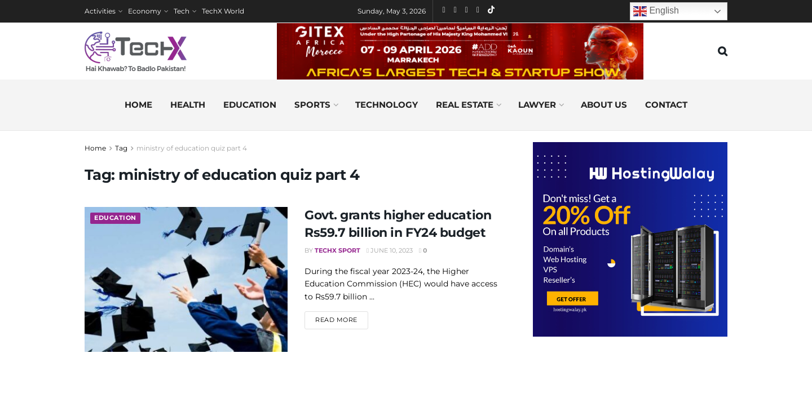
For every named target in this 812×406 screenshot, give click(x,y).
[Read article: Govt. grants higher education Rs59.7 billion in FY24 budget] (186, 279)
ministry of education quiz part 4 (191, 148)
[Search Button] (722, 51)
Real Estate (464, 104)
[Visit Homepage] (136, 51)
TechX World (223, 11)
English (656, 11)
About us (604, 104)
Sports (312, 104)
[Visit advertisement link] (630, 239)
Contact (666, 104)
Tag (121, 148)
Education (249, 104)
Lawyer (537, 104)
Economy (144, 11)
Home (138, 104)
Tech (181, 11)
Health (187, 104)
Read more (341, 319)
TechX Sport (337, 250)
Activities (100, 11)
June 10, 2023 (390, 250)
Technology (386, 104)
